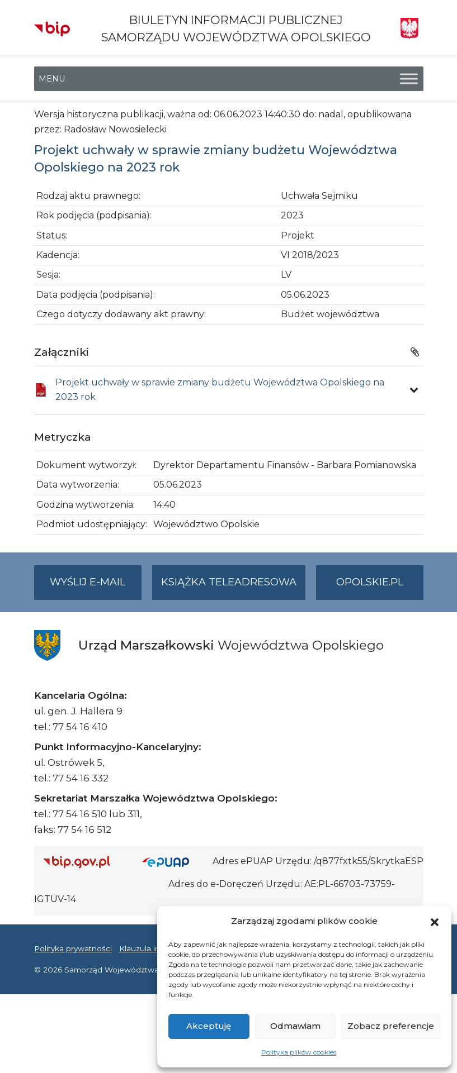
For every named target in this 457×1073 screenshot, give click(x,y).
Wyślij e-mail (96, 587)
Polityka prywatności (73, 948)
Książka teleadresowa (228, 582)
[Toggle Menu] (409, 79)
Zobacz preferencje (390, 1025)
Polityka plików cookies (298, 1052)
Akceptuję (208, 1025)
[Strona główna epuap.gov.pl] (173, 861)
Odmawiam (295, 1025)
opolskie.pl (369, 582)
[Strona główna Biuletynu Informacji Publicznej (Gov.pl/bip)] (84, 861)
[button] (434, 921)
